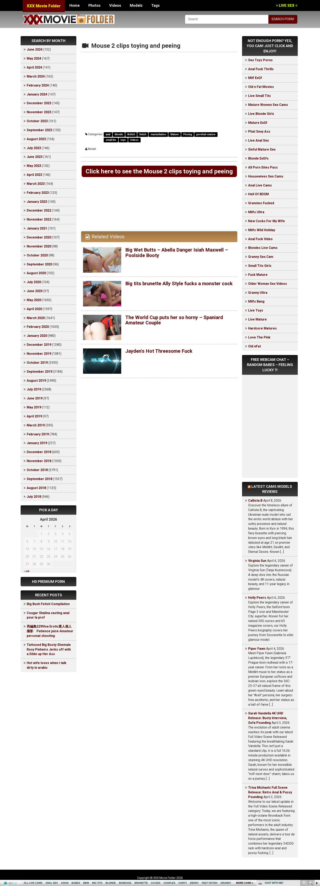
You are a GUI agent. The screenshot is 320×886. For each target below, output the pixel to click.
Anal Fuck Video (260, 239)
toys (123, 140)
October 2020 (37, 255)
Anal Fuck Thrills (261, 69)
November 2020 (39, 246)
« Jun (26, 571)
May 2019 (34, 407)
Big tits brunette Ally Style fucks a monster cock (179, 283)
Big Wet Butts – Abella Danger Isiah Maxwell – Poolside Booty (176, 252)
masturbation (158, 134)
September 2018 (39, 479)
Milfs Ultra (256, 212)
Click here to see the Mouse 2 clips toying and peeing (159, 171)
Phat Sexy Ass (259, 131)
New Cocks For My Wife (266, 221)
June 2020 (34, 291)
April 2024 (34, 67)
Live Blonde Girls (261, 114)
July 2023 (34, 148)
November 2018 (39, 461)
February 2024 (38, 85)
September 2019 (39, 372)
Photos (94, 5)
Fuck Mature (258, 275)
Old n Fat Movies (261, 87)
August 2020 (36, 273)
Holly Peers (257, 598)
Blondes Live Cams (263, 248)
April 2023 (34, 175)
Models (136, 5)
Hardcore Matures (262, 328)
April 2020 (34, 309)
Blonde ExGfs (258, 158)
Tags (155, 5)
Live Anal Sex (258, 140)
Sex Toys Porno (260, 60)
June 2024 (34, 49)
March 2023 (36, 184)
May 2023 (34, 166)
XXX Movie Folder (44, 5)
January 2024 (37, 94)
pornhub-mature (206, 134)
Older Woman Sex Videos (267, 284)
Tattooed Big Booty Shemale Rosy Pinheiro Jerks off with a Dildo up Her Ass (49, 649)
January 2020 (37, 336)
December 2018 (39, 452)
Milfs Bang (256, 301)
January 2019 (37, 443)
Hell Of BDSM (258, 194)
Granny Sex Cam (260, 257)
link (316, 822)
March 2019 (36, 425)
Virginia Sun (257, 561)
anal (108, 134)
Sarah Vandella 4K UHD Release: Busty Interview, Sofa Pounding (267, 718)
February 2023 (38, 193)
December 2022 (39, 210)
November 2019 (39, 354)
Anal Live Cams (260, 185)
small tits (111, 140)
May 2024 (34, 58)
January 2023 (37, 202)
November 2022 (39, 219)
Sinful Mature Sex (262, 149)
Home (74, 5)
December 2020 (39, 237)
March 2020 (36, 318)
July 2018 (34, 497)
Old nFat (254, 346)
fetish (142, 134)
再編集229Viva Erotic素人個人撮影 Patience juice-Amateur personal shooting (50, 631)
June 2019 (34, 398)
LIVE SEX (286, 5)
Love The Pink (259, 337)
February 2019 (38, 434)
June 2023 (34, 157)
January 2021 (37, 228)
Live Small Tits (259, 96)
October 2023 (37, 121)
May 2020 (34, 300)
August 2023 (36, 139)
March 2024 (36, 76)
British (131, 134)
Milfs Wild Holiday (261, 230)
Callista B (255, 500)
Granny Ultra (257, 293)
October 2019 (37, 363)
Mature (174, 134)
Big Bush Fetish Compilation (48, 604)
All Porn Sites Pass (263, 167)
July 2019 (34, 389)
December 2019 (39, 345)
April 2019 (34, 416)
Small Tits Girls (259, 266)
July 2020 (34, 282)
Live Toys (255, 310)
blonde (119, 134)
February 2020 (38, 327)
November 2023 (39, 112)
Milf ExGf (255, 78)
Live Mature (257, 319)
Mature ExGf (257, 123)
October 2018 (37, 470)
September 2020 (39, 264)
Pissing (187, 134)
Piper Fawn (256, 649)
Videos (115, 5)
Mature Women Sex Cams (268, 105)
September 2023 (39, 130)
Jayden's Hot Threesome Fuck (158, 351)
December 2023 (39, 103)
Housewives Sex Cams (265, 176)
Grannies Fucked (261, 203)
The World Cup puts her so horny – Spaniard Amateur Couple (174, 320)
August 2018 (36, 488)
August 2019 (36, 381)
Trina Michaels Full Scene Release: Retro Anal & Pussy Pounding (270, 792)
